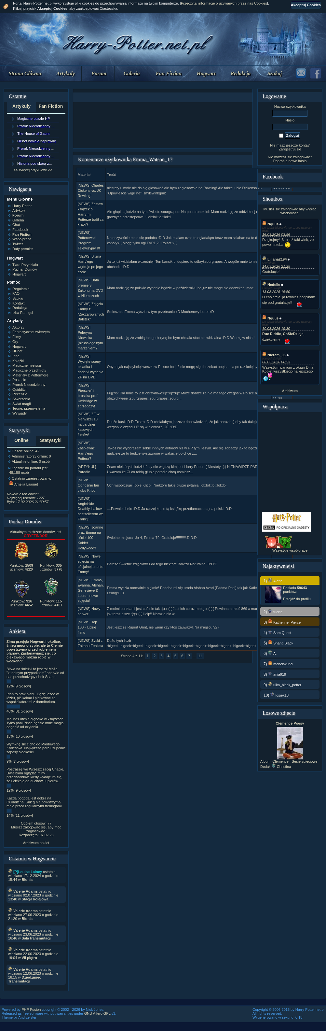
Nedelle (271, 285)
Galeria (132, 73)
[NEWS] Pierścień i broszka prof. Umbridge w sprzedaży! (88, 395)
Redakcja (241, 73)
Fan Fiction (169, 73)
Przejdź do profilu (297, 599)
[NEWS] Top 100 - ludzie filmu (87, 627)
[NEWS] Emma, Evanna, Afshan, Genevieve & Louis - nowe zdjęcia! (91, 590)
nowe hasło (298, 161)
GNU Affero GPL (97, 1013)
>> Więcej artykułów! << (33, 170)
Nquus (270, 224)
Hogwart (206, 73)
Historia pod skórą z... (34, 163)
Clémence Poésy (290, 723)
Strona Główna (25, 73)
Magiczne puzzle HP (33, 118)
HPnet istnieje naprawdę (36, 141)
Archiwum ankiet (36, 843)
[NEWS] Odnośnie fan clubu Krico (88, 485)
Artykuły (65, 73)
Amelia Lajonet (23, 484)
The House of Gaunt (33, 133)
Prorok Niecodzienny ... (35, 126)
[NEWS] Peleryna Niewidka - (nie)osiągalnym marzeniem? (90, 337)
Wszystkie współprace (289, 550)
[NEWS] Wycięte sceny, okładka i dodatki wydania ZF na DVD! (90, 366)
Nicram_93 (274, 355)
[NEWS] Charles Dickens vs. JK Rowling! (91, 190)
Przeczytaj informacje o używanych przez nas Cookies (224, 3)
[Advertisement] (162, 125)
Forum (98, 73)
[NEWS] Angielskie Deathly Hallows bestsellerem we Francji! (90, 509)
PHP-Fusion (31, 1009)
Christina (281, 767)
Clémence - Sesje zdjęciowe (294, 761)
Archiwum (290, 391)
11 (200, 656)
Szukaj (274, 73)
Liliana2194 (274, 259)
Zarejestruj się (289, 149)
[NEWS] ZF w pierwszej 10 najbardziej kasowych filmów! (89, 424)
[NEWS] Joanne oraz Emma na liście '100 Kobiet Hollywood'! (90, 537)
